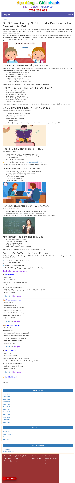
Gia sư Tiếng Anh (7, 434)
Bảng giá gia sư (49, 456)
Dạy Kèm (5, 19)
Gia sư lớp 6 (6, 407)
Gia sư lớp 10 (6, 417)
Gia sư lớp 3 (6, 399)
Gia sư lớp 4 (6, 401)
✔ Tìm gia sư (6, 449)
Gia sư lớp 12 (6, 422)
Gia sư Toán (6, 431)
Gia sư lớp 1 (6, 394)
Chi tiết (7, 296)
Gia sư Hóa (6, 439)
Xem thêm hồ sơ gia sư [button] (12, 377)
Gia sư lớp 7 (6, 409)
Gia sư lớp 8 (6, 412)
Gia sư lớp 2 (6, 396)
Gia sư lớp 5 (6, 404)
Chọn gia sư (17, 296)
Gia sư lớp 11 (6, 419)
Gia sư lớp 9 (6, 414)
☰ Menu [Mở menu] (70, 14)
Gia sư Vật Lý (6, 437)
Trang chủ (6, 14)
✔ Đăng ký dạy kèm (8, 451)
